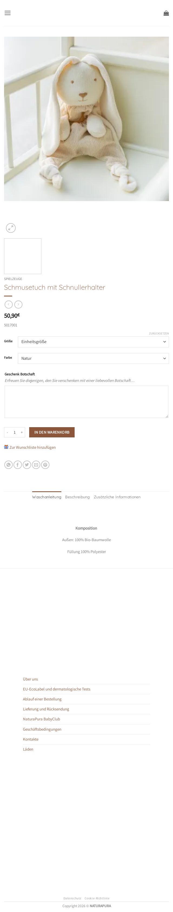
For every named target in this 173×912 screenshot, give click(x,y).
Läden (28, 748)
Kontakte (30, 738)
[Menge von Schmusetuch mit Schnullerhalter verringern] (7, 432)
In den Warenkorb (52, 432)
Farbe (8, 358)
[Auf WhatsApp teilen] (8, 465)
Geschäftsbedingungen (42, 728)
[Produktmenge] (15, 432)
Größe (8, 341)
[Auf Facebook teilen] (18, 465)
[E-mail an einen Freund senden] (36, 465)
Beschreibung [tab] (79, 497)
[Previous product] (18, 304)
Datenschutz (72, 897)
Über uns (30, 678)
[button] (7, 12)
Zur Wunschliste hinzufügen (32, 447)
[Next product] (8, 304)
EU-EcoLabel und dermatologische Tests (56, 688)
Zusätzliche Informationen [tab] (114, 497)
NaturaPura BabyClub (41, 718)
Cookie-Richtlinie (97, 897)
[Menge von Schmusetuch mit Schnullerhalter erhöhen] (22, 432)
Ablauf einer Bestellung (42, 698)
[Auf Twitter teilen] (27, 465)
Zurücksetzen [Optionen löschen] (159, 333)
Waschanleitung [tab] (51, 497)
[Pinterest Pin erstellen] (45, 465)
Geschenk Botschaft (20, 374)
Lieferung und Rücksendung (46, 708)
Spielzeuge (13, 279)
